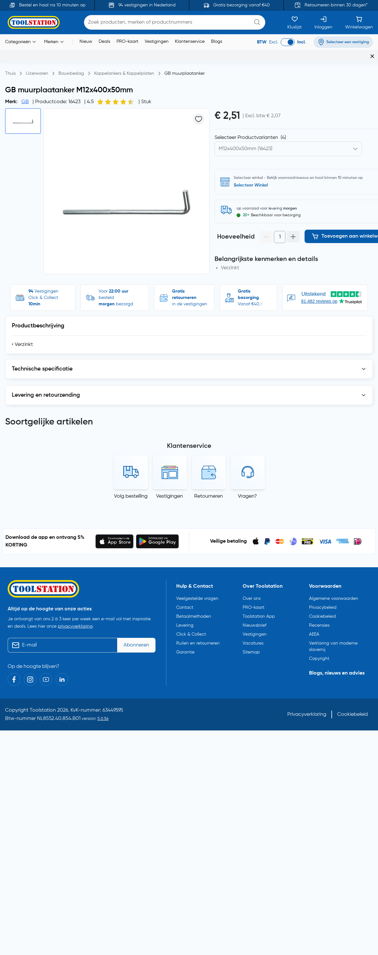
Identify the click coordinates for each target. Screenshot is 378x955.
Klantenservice (190, 41)
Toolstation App (259, 614)
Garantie (185, 649)
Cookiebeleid (322, 614)
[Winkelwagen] (359, 22)
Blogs (216, 41)
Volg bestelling (130, 493)
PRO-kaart (127, 41)
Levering (184, 623)
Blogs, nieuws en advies (337, 670)
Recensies (319, 623)
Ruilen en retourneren (198, 640)
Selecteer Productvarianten (250, 137)
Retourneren (208, 493)
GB (25, 101)
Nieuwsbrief (254, 623)
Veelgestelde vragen (197, 596)
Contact (184, 605)
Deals (104, 41)
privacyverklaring (75, 624)
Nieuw (85, 41)
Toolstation (43, 707)
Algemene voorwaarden (333, 596)
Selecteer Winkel (251, 185)
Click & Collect (191, 632)
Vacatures (253, 640)
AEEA (314, 632)
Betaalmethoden (193, 614)
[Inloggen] (323, 22)
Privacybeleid (322, 605)
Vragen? (247, 493)
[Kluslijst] (294, 22)
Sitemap (251, 649)
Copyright (319, 656)
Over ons (252, 596)
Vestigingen (157, 41)
